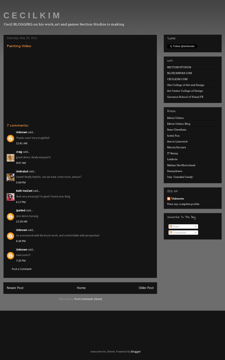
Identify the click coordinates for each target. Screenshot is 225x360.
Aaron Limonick (177, 141)
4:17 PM (21, 202)
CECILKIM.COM (177, 79)
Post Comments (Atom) (88, 299)
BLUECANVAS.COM (179, 73)
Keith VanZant (24, 191)
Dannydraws (174, 171)
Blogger (136, 351)
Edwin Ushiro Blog (178, 123)
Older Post (146, 288)
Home (81, 288)
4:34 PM (21, 241)
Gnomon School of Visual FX (185, 96)
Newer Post (15, 288)
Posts (174, 226)
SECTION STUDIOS (179, 67)
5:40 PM (21, 182)
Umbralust (22, 171)
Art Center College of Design (185, 90)
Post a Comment (21, 269)
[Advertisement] (82, 326)
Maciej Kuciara (176, 147)
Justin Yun (173, 135)
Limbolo (172, 159)
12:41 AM (21, 143)
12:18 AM (21, 221)
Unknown (21, 132)
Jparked (20, 210)
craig (19, 152)
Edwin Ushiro (175, 117)
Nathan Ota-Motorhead (181, 165)
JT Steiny (172, 153)
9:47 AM (21, 163)
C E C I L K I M (31, 15)
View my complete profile (183, 204)
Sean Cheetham (176, 129)
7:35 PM (21, 260)
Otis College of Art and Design (185, 85)
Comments (177, 232)
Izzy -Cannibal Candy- (180, 176)
